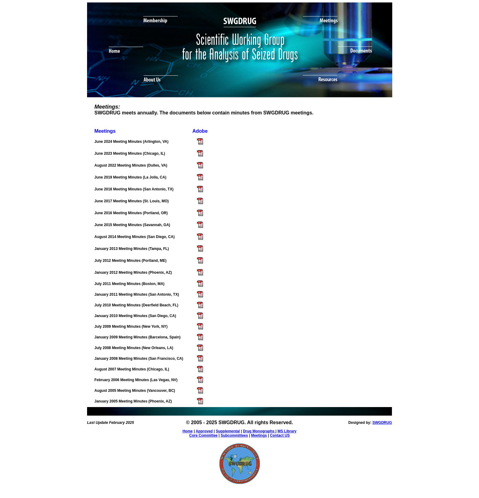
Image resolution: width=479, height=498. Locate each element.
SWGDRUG (382, 422)
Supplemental (228, 431)
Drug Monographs (259, 431)
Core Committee (203, 435)
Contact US (280, 435)
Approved (204, 431)
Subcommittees (234, 435)
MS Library (287, 431)
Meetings (259, 435)
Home (187, 431)
